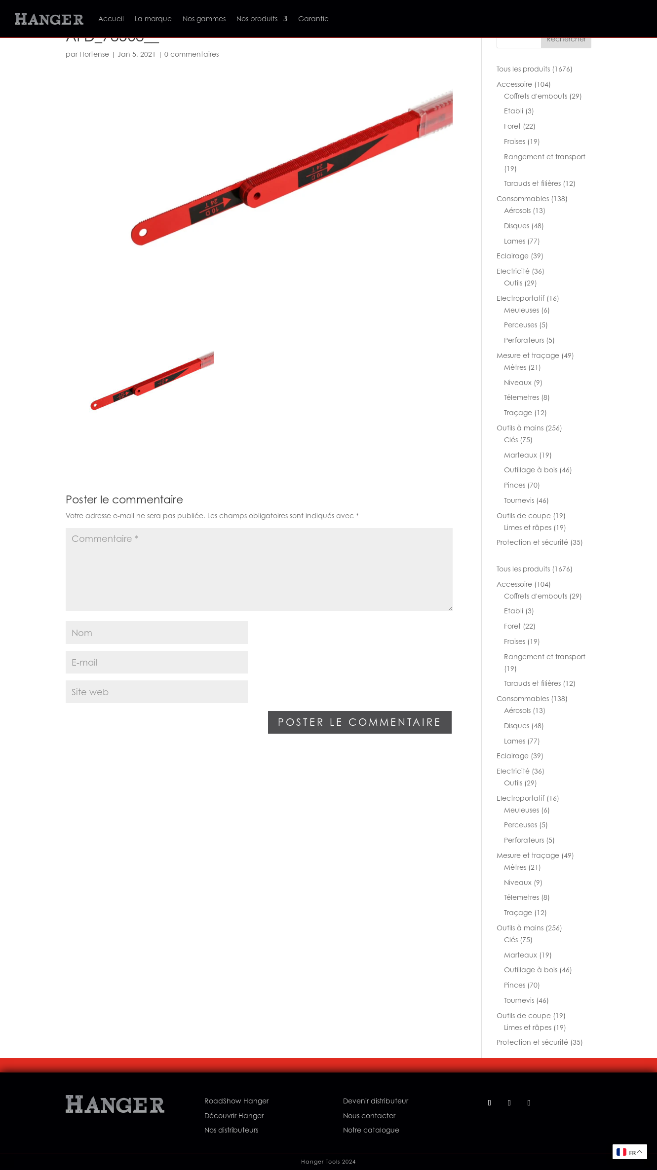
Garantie (313, 18)
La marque (153, 18)
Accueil (111, 18)
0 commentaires (191, 54)
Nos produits (256, 18)
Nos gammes (204, 18)
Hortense (94, 54)
